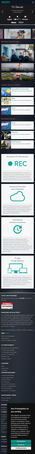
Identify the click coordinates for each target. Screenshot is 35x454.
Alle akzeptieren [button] (21, 441)
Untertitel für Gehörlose (8, 384)
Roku (2, 421)
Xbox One (4, 423)
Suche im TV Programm (7, 354)
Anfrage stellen (5, 451)
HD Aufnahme (5, 382)
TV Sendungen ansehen (7, 350)
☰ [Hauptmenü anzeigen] (33, 2)
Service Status (5, 338)
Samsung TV (4, 428)
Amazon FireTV (5, 415)
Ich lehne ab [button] (21, 444)
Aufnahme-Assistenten (7, 375)
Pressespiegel (5, 441)
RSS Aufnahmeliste (6, 388)
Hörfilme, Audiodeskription (8, 386)
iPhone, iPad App (6, 398)
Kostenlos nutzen (6, 359)
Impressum (4, 370)
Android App (4, 400)
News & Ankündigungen (8, 336)
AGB (2, 366)
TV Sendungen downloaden (9, 352)
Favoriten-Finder (6, 380)
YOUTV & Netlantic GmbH (8, 340)
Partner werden (5, 410)
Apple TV (3, 419)
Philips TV (4, 432)
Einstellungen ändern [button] (21, 448)
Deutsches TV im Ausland (8, 390)
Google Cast (4, 425)
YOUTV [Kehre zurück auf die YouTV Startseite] (5, 2)
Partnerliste (4, 407)
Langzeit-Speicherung (7, 377)
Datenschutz (4, 368)
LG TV (3, 430)
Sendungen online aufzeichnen (9, 348)
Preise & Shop (5, 356)
